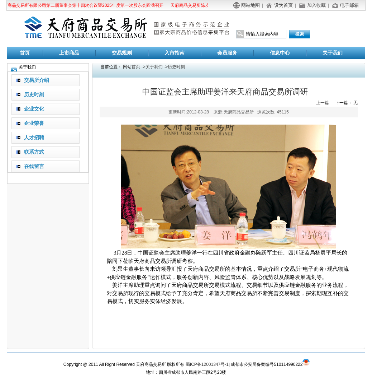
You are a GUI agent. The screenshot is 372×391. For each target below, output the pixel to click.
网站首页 (131, 66)
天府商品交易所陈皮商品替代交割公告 (206, 5)
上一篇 (322, 102)
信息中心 (280, 53)
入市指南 (174, 53)
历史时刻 (176, 66)
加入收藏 (316, 5)
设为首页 (283, 5)
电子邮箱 (349, 5)
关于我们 (333, 53)
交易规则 (122, 53)
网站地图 (250, 5)
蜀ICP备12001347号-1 (207, 364)
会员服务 (227, 53)
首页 (25, 53)
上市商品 (69, 53)
